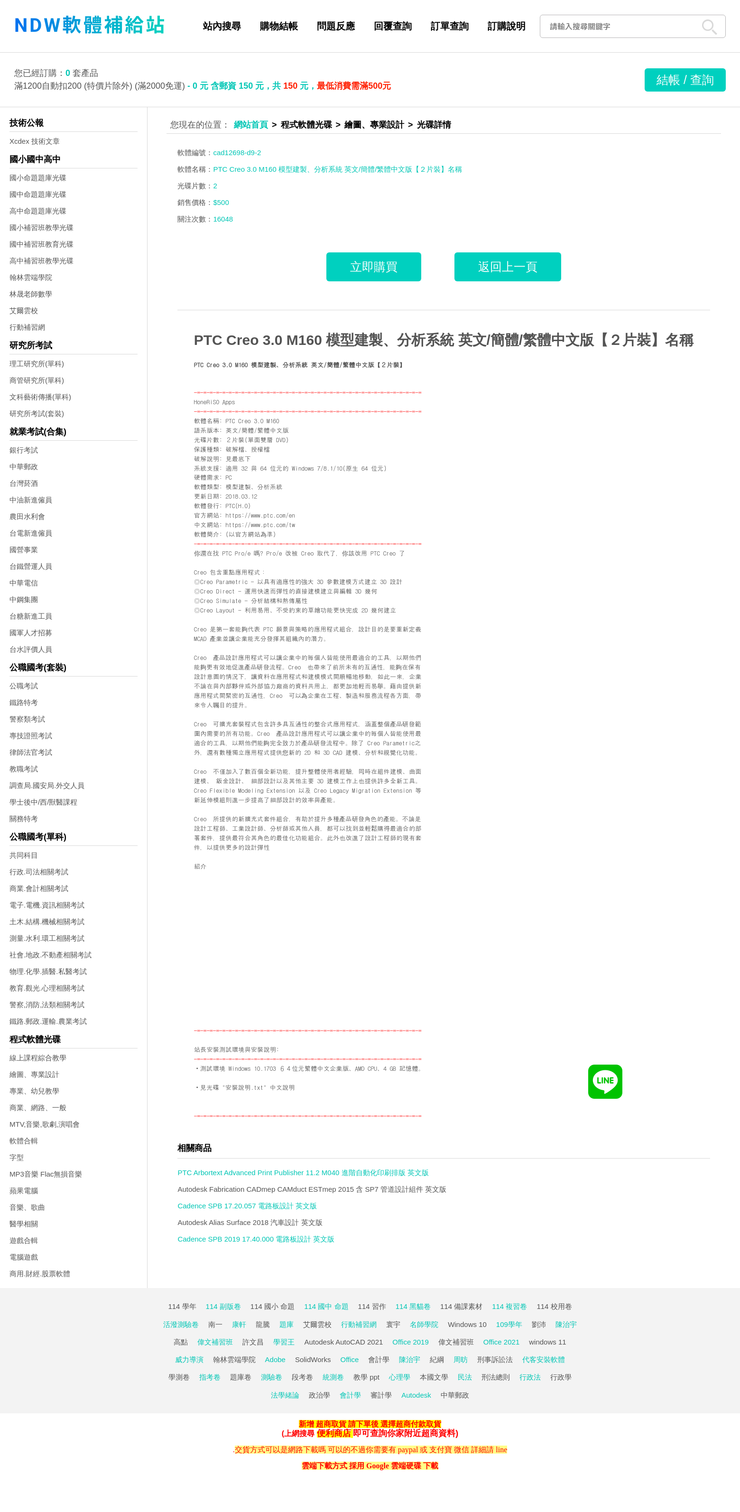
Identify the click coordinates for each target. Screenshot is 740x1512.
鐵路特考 (23, 702)
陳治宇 (566, 1324)
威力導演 (189, 1359)
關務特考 (23, 819)
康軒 (239, 1324)
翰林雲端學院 (30, 277)
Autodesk (416, 1395)
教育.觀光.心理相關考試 (46, 988)
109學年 (509, 1324)
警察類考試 (27, 719)
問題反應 (336, 26)
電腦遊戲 (23, 1257)
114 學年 (182, 1306)
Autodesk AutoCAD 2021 (343, 1342)
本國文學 (434, 1377)
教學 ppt (366, 1377)
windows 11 (547, 1342)
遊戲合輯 (23, 1240)
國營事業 (23, 550)
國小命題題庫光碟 (37, 178)
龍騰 (263, 1324)
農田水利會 (27, 516)
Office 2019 (410, 1342)
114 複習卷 (509, 1306)
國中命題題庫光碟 (37, 194)
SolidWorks (313, 1359)
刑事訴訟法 (495, 1359)
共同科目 (23, 855)
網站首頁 (251, 125)
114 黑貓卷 (413, 1306)
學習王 (284, 1342)
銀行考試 (23, 450)
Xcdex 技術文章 (34, 141)
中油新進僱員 (30, 500)
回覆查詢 (393, 26)
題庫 (286, 1324)
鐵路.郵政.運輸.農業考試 (48, 1021)
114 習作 (372, 1306)
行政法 (530, 1377)
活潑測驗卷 (181, 1324)
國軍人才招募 (30, 633)
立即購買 (374, 266)
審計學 (381, 1395)
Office (350, 1359)
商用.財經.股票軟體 (39, 1274)
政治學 (319, 1395)
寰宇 (393, 1324)
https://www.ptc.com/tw (260, 524)
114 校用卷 (554, 1306)
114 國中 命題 (326, 1306)
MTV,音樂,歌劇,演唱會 (44, 1124)
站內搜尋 (222, 26)
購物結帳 (279, 26)
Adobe (275, 1359)
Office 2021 (501, 1342)
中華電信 (23, 583)
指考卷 (210, 1377)
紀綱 (437, 1359)
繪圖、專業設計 (34, 1074)
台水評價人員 (30, 649)
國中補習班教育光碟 (41, 244)
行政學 (561, 1377)
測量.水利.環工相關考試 (46, 938)
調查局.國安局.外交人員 (46, 785)
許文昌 (253, 1342)
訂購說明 (507, 26)
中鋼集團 (23, 599)
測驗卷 (271, 1377)
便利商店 (334, 1433)
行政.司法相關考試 (38, 872)
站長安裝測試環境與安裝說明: (236, 1049)
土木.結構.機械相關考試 (46, 922)
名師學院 (424, 1324)
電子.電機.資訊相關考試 (46, 905)
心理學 (399, 1377)
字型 (16, 1157)
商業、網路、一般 (37, 1108)
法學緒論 (285, 1395)
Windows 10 (467, 1324)
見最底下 (237, 458)
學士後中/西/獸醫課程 (43, 802)
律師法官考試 (30, 752)
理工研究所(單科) (36, 364)
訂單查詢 (450, 26)
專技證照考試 (30, 736)
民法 (465, 1377)
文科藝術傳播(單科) (40, 397)
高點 (181, 1342)
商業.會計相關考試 (38, 888)
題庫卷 (240, 1377)
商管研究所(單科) (36, 380)
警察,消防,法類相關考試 (46, 1005)
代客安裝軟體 (543, 1359)
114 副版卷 (223, 1306)
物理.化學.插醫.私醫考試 (48, 971)
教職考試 (23, 769)
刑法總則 (495, 1377)
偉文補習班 (215, 1342)
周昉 (460, 1359)
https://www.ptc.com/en (260, 514)
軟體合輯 (23, 1141)
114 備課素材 (461, 1306)
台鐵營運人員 (30, 566)
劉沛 (539, 1324)
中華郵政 (23, 467)
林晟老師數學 (30, 294)
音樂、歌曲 (27, 1207)
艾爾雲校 (23, 310)
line (501, 1450)
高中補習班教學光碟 (41, 261)
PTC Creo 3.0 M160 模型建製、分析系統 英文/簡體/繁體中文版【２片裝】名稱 (444, 340)
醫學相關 (23, 1224)
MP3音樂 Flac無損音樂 (45, 1174)
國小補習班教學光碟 (41, 227)
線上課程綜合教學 (37, 1058)
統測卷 (333, 1377)
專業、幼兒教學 (34, 1091)
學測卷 (179, 1377)
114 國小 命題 (272, 1306)
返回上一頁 (507, 266)
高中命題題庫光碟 (37, 211)
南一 (215, 1324)
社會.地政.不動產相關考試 (50, 955)
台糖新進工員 (30, 616)
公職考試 (23, 686)
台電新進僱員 (30, 533)
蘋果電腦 (23, 1191)
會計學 (378, 1359)
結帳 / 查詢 (685, 79)
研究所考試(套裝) (36, 413)
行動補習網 (27, 327)
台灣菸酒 (23, 483)
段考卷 (302, 1377)
